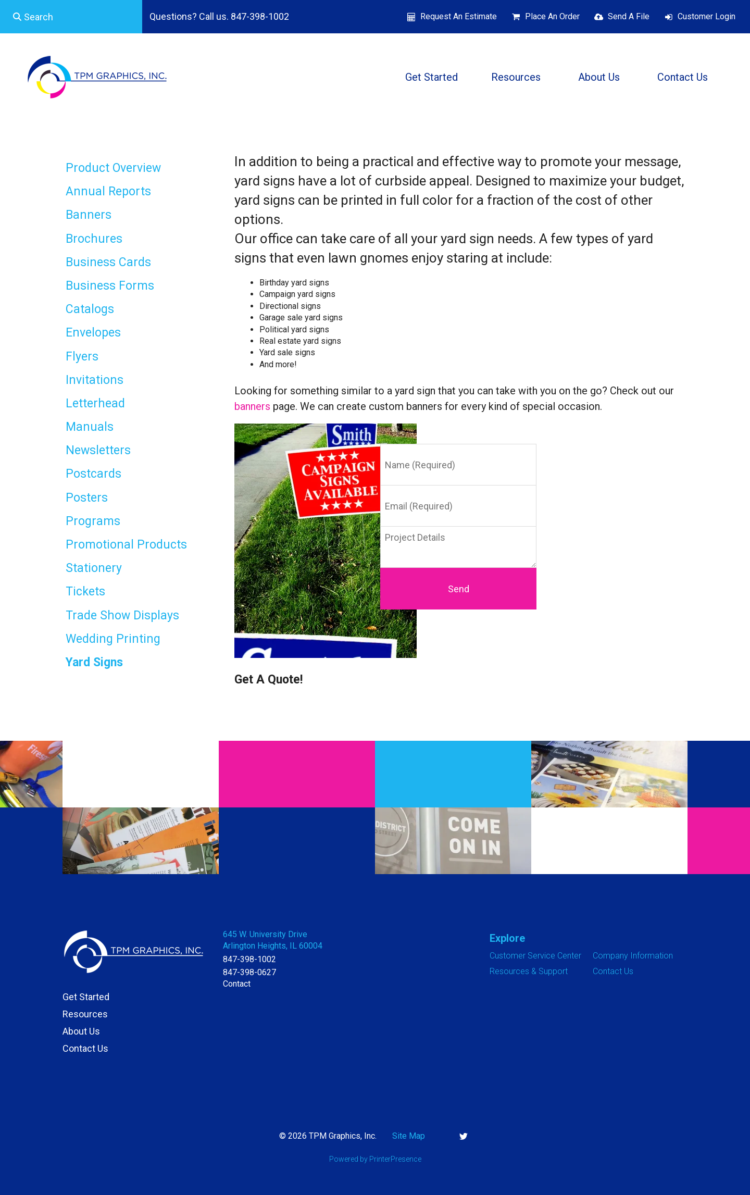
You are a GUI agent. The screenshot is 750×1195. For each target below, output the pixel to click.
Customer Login (706, 16)
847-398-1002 (249, 959)
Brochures (94, 239)
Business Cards (108, 262)
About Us (599, 77)
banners (252, 406)
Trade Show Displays (122, 615)
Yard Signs (94, 662)
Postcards (93, 474)
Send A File (628, 16)
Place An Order (552, 16)
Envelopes (93, 333)
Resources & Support (529, 971)
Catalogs (90, 309)
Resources (516, 77)
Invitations (94, 380)
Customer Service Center (535, 956)
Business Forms (110, 286)
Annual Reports (108, 191)
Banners (88, 215)
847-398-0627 (249, 972)
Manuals (90, 427)
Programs (93, 521)
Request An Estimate (458, 16)
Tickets (85, 591)
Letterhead (95, 403)
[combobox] (71, 16)
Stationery (94, 568)
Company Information (633, 956)
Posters (87, 498)
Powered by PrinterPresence (375, 1159)
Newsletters (98, 450)
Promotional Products (126, 545)
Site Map (408, 1136)
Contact (237, 984)
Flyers (82, 357)
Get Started (431, 77)
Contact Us (682, 77)
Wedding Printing (113, 639)
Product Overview (113, 168)
